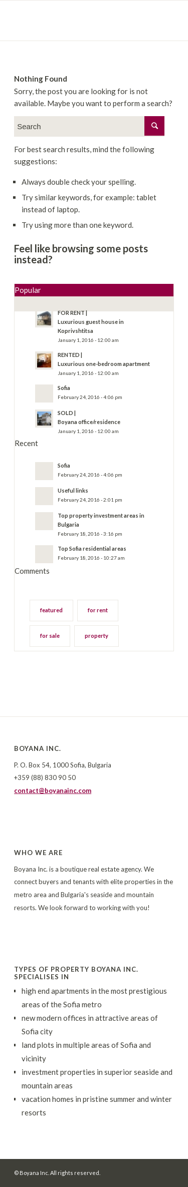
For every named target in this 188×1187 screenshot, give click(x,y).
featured (51, 610)
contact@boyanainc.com (52, 790)
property (96, 635)
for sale (50, 635)
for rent (98, 610)
